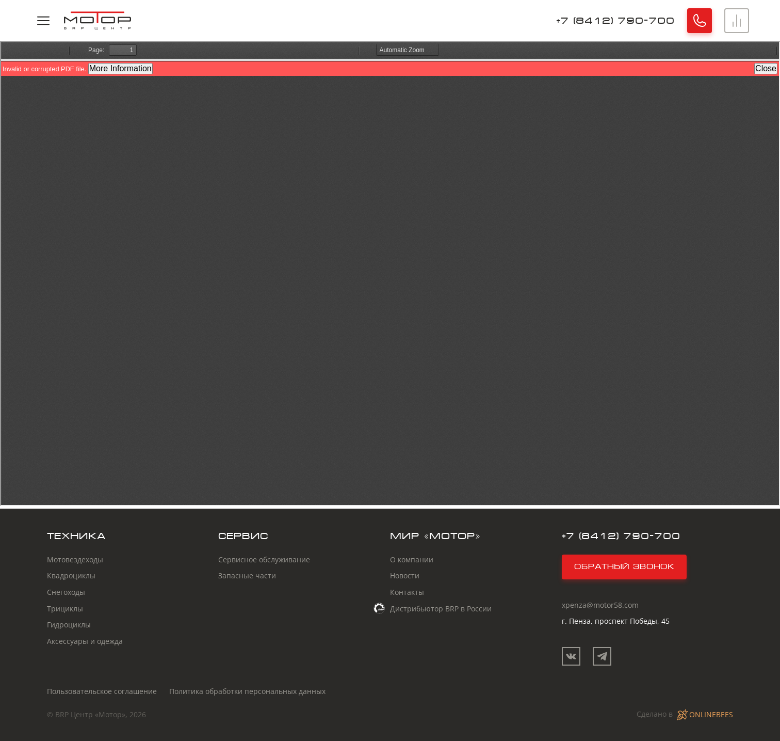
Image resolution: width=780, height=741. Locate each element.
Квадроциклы (71, 575)
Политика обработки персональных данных (247, 691)
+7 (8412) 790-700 (615, 20)
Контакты (407, 592)
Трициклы (65, 608)
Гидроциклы (69, 624)
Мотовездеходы (75, 559)
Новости (404, 575)
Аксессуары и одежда (85, 641)
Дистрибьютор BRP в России (441, 608)
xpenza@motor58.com (600, 605)
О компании (411, 559)
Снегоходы (66, 592)
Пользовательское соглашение (102, 691)
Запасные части (247, 575)
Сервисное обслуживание (264, 559)
